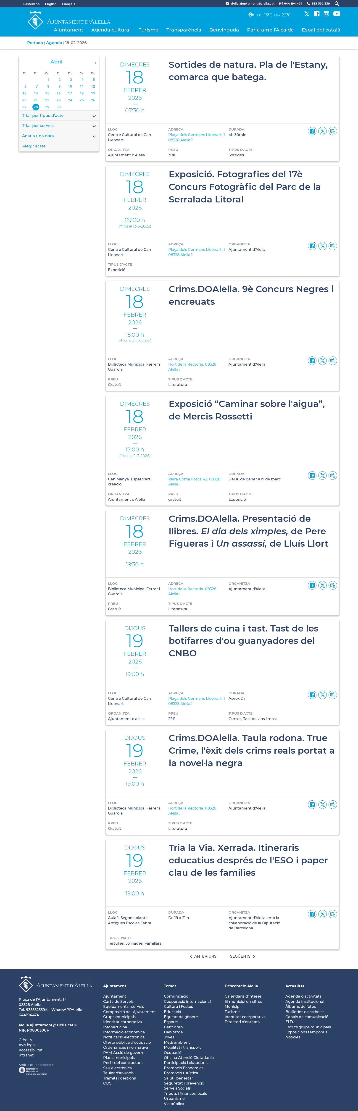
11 (82, 86)
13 (24, 93)
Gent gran (173, 1027)
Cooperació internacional (187, 1001)
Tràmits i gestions (119, 1078)
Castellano (31, 4)
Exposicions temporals (306, 1032)
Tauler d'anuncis (118, 1073)
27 (24, 107)
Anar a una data (59, 136)
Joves (169, 1037)
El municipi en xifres (243, 1001)
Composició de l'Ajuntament (129, 1012)
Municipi (232, 1006)
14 (36, 93)
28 (36, 107)
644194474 (29, 1015)
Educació (172, 1012)
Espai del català (321, 30)
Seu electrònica (117, 1068)
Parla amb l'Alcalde (270, 30)
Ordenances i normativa (125, 1047)
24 (70, 100)
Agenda (54, 42)
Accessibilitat (31, 1050)
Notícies (292, 1037)
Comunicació (176, 996)
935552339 (35, 1010)
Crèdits (25, 1040)
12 (93, 86)
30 (59, 107)
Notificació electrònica (124, 1037)
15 (47, 93)
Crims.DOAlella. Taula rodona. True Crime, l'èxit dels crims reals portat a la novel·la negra (252, 750)
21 (36, 100)
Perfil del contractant (123, 1063)
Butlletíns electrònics (304, 1012)
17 (70, 93)
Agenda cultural (111, 30)
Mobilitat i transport (182, 1047)
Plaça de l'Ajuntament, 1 (41, 999)
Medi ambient (177, 1042)
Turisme (148, 30)
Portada (35, 42)
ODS (107, 1083)
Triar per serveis (59, 126)
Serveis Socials (177, 1088)
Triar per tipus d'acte (59, 116)
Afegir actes (34, 146)
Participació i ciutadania (186, 1063)
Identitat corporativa (122, 1022)
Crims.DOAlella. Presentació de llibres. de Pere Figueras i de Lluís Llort (249, 531)
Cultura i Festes (178, 1006)
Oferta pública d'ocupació (127, 1042)
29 (47, 107)
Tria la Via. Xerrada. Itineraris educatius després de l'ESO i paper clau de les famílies (248, 860)
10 (70, 86)
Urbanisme (174, 1098)
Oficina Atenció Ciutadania (189, 1058)
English (51, 4)
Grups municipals (119, 1017)
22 (47, 100)
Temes (170, 986)
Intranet (26, 1055)
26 (93, 100)
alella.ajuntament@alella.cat (46, 1025)
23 (59, 100)
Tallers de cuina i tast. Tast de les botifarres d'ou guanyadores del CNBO (244, 641)
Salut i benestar (178, 1078)
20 (24, 100)
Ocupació (173, 1053)
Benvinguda (224, 30)
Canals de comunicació (306, 1017)
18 (82, 93)
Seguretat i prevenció (184, 1083)
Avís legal (27, 1045)
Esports (171, 1022)
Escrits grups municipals (308, 1027)
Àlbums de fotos (300, 1006)
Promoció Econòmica (184, 1068)
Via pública (174, 1104)
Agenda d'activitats (303, 996)
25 (82, 100)
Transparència (183, 30)
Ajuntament (68, 30)
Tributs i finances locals (185, 1093)
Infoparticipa (115, 1027)
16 (59, 93)
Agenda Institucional (304, 1001)
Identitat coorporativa (245, 1017)
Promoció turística (181, 1073)
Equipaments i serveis (123, 1006)
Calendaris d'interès (243, 996)
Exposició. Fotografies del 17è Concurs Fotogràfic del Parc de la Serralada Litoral (245, 186)
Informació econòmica (124, 1032)
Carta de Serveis (118, 1001)
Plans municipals (119, 1058)
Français (68, 4)
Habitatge (173, 1032)
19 (93, 93)
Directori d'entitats (242, 1022)
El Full (290, 1022)
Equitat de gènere (181, 1017)
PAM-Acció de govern (123, 1053)
